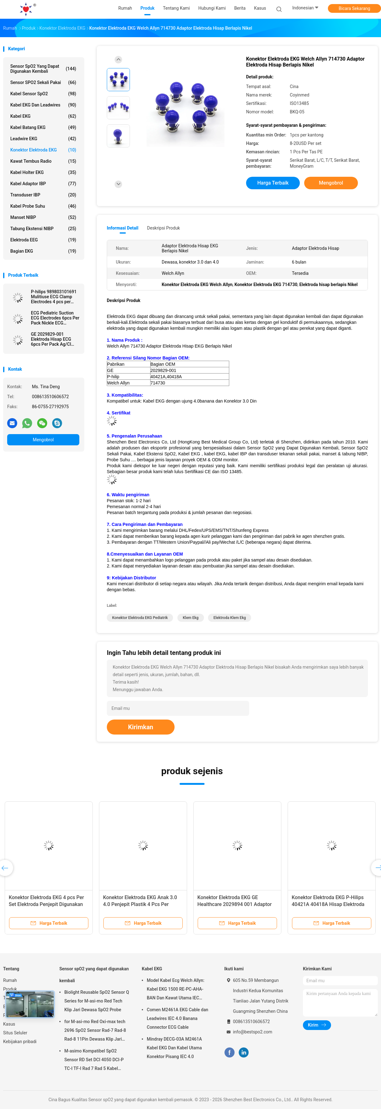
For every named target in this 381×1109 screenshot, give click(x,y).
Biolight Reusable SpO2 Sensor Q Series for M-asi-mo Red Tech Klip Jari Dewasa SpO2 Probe (96, 1001)
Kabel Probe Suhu (43, 206)
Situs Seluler (15, 1032)
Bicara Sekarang (354, 8)
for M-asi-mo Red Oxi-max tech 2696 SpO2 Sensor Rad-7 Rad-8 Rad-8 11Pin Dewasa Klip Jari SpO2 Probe (95, 1031)
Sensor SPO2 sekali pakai (43, 82)
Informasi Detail (122, 227)
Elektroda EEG (43, 240)
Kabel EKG (43, 116)
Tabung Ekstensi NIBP (43, 228)
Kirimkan (140, 727)
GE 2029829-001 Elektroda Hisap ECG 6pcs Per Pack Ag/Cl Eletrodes (51, 339)
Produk (10, 989)
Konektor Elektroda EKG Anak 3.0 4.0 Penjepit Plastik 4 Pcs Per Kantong (140, 904)
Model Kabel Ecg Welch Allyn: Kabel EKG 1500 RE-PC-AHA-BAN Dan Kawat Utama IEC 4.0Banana (175, 990)
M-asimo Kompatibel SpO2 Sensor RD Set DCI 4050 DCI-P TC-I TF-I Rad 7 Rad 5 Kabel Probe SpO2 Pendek (94, 1060)
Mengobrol (43, 439)
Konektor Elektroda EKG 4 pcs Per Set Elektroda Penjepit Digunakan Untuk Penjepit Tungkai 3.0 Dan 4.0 (48, 904)
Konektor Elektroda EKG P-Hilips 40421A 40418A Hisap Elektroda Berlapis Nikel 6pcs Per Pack (328, 904)
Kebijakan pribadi (20, 1041)
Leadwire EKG (43, 139)
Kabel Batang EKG (43, 127)
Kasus (9, 1024)
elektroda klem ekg (229, 618)
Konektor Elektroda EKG (43, 150)
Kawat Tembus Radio (43, 161)
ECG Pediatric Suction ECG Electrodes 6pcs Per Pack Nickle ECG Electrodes (55, 317)
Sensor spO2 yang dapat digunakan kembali (43, 69)
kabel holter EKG (43, 172)
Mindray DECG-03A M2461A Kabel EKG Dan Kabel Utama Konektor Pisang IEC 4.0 (174, 1048)
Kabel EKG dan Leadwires (43, 105)
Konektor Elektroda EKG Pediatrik (140, 618)
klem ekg (190, 618)
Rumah (10, 980)
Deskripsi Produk (163, 227)
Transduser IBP (43, 195)
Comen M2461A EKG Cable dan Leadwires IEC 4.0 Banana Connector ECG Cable (177, 1018)
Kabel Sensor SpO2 (43, 94)
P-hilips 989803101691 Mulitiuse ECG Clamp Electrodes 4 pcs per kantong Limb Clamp (54, 296)
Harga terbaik (273, 183)
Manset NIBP (43, 217)
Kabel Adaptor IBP (43, 184)
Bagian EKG (43, 251)
